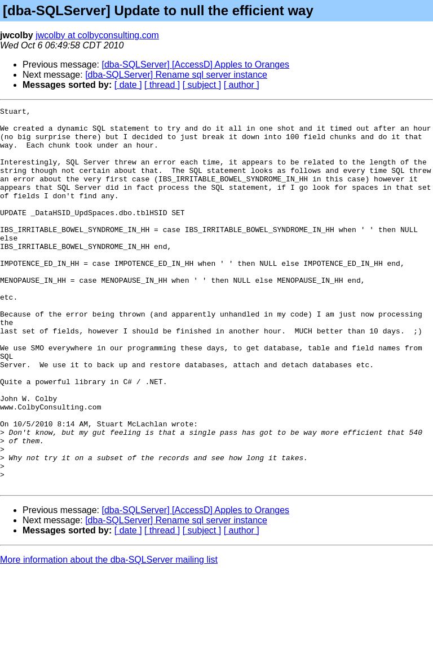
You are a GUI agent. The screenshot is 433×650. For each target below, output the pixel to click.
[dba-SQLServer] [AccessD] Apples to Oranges (196, 64)
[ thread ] (162, 85)
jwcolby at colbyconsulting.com (97, 35)
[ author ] (241, 85)
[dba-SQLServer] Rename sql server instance (176, 74)
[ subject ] (202, 85)
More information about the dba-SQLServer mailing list (109, 635)
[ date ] (128, 85)
